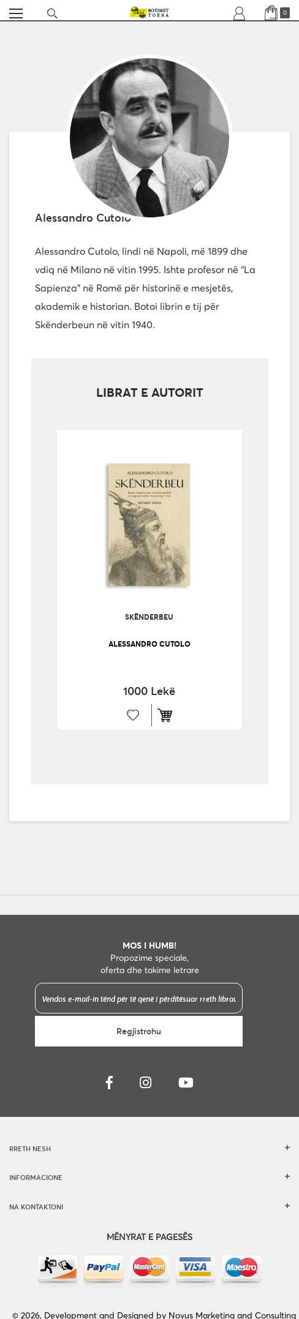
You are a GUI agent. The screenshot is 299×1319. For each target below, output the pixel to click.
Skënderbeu (149, 617)
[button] (133, 715)
